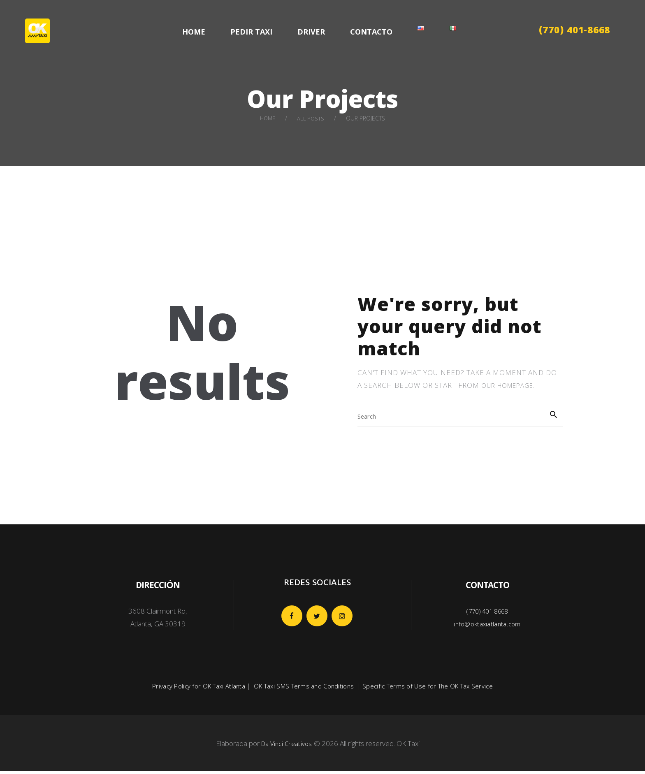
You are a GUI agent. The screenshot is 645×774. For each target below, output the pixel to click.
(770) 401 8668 (487, 614)
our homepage (511, 384)
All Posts (311, 118)
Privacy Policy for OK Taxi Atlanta (192, 688)
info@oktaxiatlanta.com (487, 626)
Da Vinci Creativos (287, 746)
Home (267, 118)
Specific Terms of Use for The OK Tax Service (433, 688)
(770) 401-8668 (574, 31)
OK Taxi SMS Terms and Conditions (302, 688)
